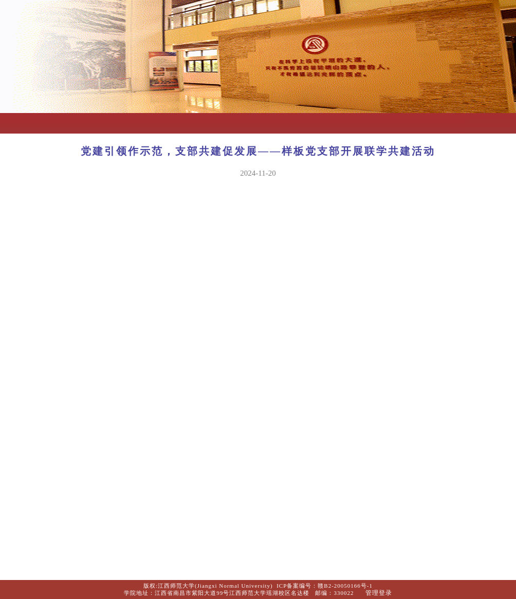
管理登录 (378, 592)
